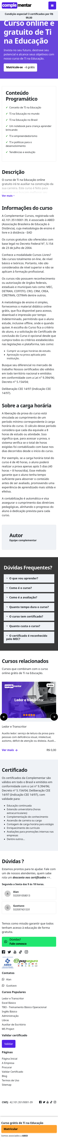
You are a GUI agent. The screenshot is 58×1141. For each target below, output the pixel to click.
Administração (10, 1016)
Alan (6, 979)
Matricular (11, 1129)
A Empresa (8, 1063)
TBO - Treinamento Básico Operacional (24, 1007)
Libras (5, 1020)
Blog (4, 1076)
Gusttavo (9, 985)
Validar (8, 1044)
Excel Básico (9, 1003)
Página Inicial (9, 1058)
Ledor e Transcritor (13, 998)
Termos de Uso (10, 1080)
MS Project (8, 1029)
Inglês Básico (9, 1011)
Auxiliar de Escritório (14, 1024)
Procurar (7, 1067)
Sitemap (6, 1084)
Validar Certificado (12, 1071)
